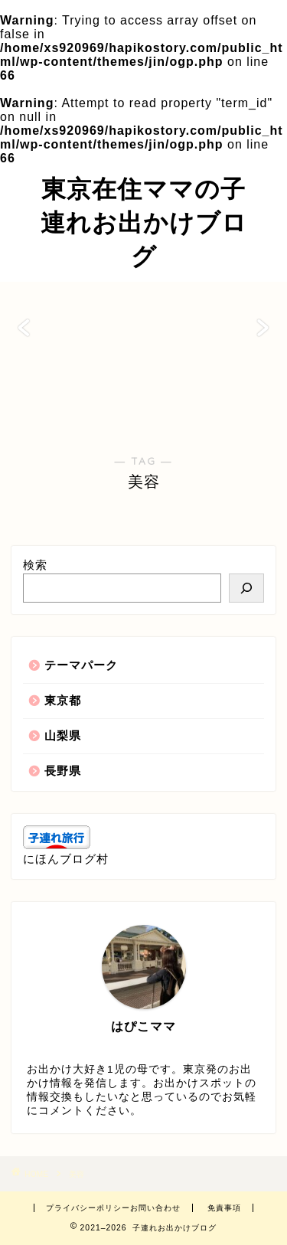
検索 (35, 564)
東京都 (62, 700)
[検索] (246, 588)
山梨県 (62, 735)
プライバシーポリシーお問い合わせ (113, 1208)
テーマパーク (81, 665)
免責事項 (224, 1208)
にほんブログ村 (66, 858)
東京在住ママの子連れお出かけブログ (144, 222)
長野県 (62, 770)
